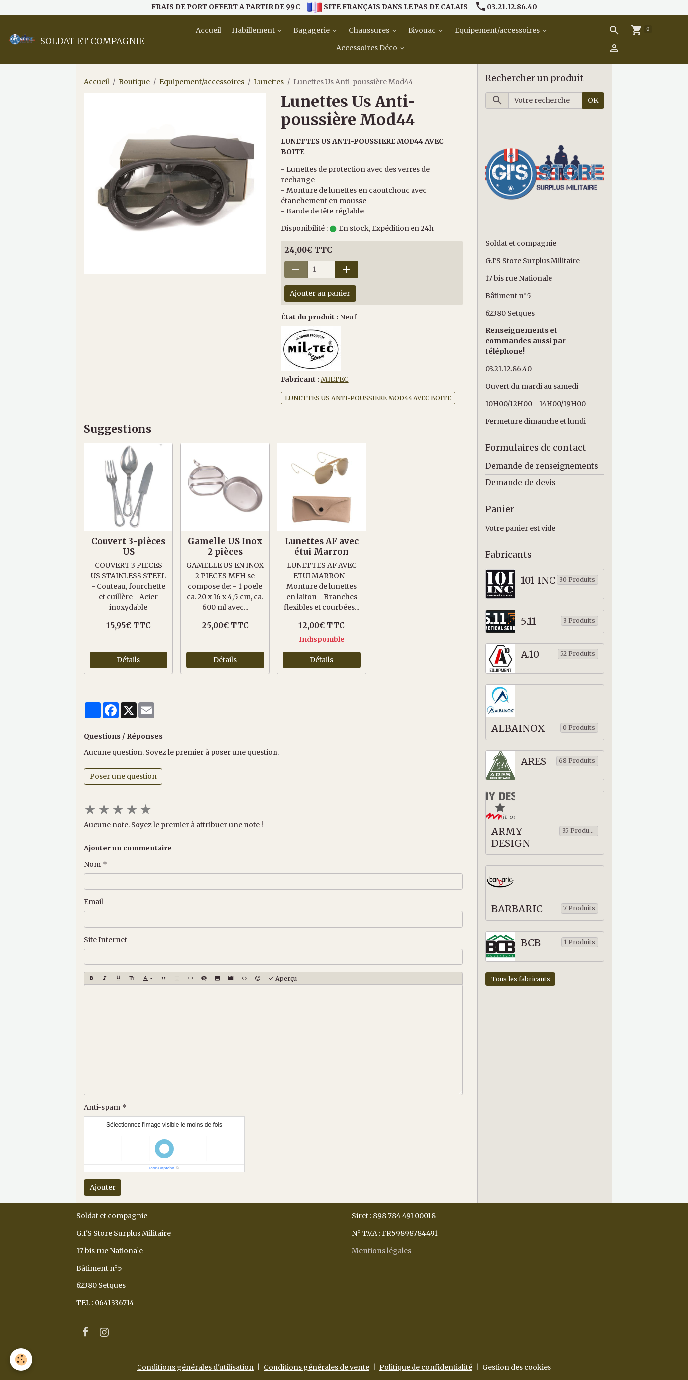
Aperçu (282, 978)
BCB (531, 943)
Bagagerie (312, 30)
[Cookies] (21, 1359)
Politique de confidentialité (425, 1367)
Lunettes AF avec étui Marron (322, 546)
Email (93, 901)
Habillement (254, 30)
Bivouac (422, 30)
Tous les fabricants (520, 979)
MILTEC (335, 379)
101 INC (538, 580)
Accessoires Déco (367, 47)
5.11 (528, 621)
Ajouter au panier (320, 293)
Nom (92, 864)
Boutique (134, 81)
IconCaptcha (162, 1168)
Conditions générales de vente (316, 1367)
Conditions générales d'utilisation (195, 1367)
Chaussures (370, 30)
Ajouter (103, 1187)
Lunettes (269, 81)
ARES (533, 761)
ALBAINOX (518, 728)
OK (593, 100)
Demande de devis (520, 482)
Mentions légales (381, 1250)
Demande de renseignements (541, 466)
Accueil (207, 30)
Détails (128, 659)
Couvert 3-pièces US (128, 546)
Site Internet (105, 939)
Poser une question (123, 776)
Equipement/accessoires (498, 30)
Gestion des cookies (516, 1367)
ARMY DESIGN (510, 837)
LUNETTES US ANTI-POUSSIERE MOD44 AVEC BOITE (368, 398)
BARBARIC (517, 909)
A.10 (530, 654)
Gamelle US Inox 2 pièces (225, 546)
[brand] (75, 39)
